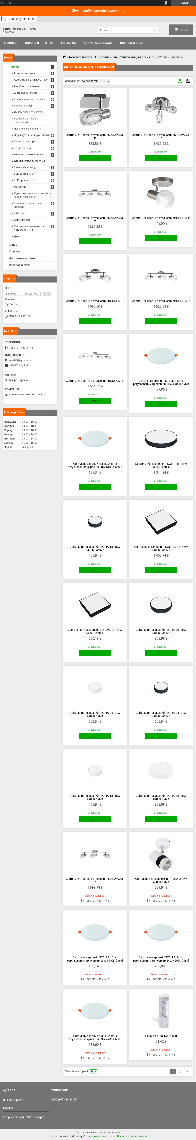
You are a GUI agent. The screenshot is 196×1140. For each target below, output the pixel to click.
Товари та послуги (80, 57)
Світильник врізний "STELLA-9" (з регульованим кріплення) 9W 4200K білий (95, 1037)
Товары (30, 43)
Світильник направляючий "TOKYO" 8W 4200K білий (161, 880)
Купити (95, 158)
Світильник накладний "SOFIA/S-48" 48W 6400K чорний (161, 548)
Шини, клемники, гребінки (29, 99)
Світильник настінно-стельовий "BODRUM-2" (95, 301)
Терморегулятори (24, 141)
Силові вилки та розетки (28, 111)
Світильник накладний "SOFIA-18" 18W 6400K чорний (95, 548)
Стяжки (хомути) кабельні (29, 160)
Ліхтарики (20, 186)
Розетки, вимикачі (24, 73)
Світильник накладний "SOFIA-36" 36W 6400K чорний (161, 631)
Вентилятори (22, 219)
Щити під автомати (25, 92)
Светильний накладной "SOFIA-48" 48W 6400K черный (161, 465)
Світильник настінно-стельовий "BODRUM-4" (95, 380)
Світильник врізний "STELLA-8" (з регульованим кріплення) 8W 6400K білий (95, 465)
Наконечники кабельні (27, 128)
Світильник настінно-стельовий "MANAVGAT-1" (95, 136)
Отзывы (14, 251)
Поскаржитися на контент (101, 1136)
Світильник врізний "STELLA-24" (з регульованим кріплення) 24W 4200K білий (161, 959)
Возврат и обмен (132, 43)
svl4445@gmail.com (20, 360)
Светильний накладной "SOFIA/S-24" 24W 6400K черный (95, 631)
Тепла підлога (22, 148)
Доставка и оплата (98, 43)
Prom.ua (116, 1132)
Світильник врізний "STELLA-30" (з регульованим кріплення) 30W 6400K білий (161, 382)
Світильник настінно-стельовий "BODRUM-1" (161, 218)
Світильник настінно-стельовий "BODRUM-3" (161, 301)
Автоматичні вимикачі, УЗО (30, 79)
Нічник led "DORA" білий (161, 1036)
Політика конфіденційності (132, 1136)
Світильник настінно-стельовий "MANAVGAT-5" (161, 136)
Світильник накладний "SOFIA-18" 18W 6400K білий (95, 797)
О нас (49, 43)
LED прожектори (24, 180)
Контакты (68, 43)
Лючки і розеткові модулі (28, 154)
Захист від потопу (24, 167)
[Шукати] (154, 30)
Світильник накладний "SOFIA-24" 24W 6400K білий (95, 714)
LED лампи (20, 213)
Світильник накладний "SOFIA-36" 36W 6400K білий (161, 797)
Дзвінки (18, 236)
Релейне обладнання (26, 86)
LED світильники (106, 57)
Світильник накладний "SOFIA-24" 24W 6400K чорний (161, 714)
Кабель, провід (23, 105)
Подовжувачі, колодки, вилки (31, 135)
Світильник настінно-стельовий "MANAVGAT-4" (95, 219)
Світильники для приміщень (138, 57)
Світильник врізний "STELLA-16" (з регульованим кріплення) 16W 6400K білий (95, 959)
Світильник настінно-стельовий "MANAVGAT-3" (95, 880)
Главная (10, 43)
